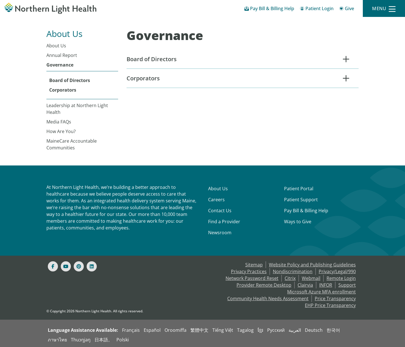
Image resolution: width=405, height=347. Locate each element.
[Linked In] (92, 266)
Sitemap (254, 265)
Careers (216, 199)
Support (347, 285)
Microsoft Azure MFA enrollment (321, 292)
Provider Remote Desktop (264, 285)
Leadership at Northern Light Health (77, 108)
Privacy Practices (249, 271)
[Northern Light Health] (50, 8)
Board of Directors (69, 80)
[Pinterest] (79, 266)
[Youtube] (66, 266)
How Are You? (61, 131)
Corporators (62, 90)
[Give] (346, 9)
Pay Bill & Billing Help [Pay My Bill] (306, 210)
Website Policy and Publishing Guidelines (312, 265)
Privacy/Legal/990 (337, 271)
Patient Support (301, 199)
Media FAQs (58, 122)
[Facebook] (53, 266)
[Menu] (384, 9)
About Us (56, 46)
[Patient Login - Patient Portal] (317, 9)
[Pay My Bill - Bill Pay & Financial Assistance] (269, 9)
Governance (59, 65)
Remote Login (341, 278)
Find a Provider (224, 221)
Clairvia (305, 285)
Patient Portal (298, 188)
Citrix (290, 278)
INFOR (325, 285)
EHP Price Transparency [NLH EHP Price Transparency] (330, 305)
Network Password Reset (252, 278)
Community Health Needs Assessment (268, 298)
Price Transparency (335, 298)
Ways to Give (297, 221)
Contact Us (219, 210)
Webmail (311, 278)
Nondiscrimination (292, 271)
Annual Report (61, 55)
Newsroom (219, 232)
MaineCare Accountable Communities (71, 144)
